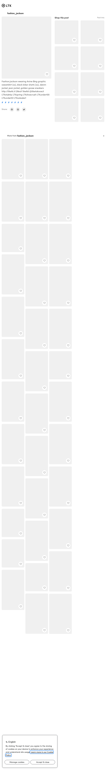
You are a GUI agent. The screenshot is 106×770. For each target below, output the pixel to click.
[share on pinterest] (18, 109)
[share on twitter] (24, 109)
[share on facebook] (12, 109)
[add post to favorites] (47, 74)
